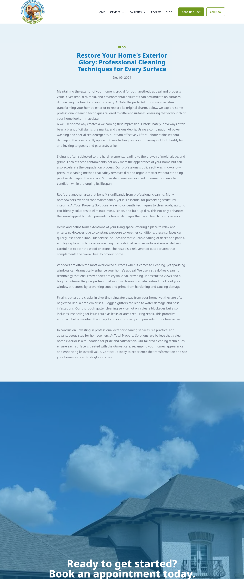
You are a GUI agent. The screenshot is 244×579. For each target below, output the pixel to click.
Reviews (156, 15)
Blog (169, 15)
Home (101, 15)
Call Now (215, 15)
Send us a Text (191, 15)
